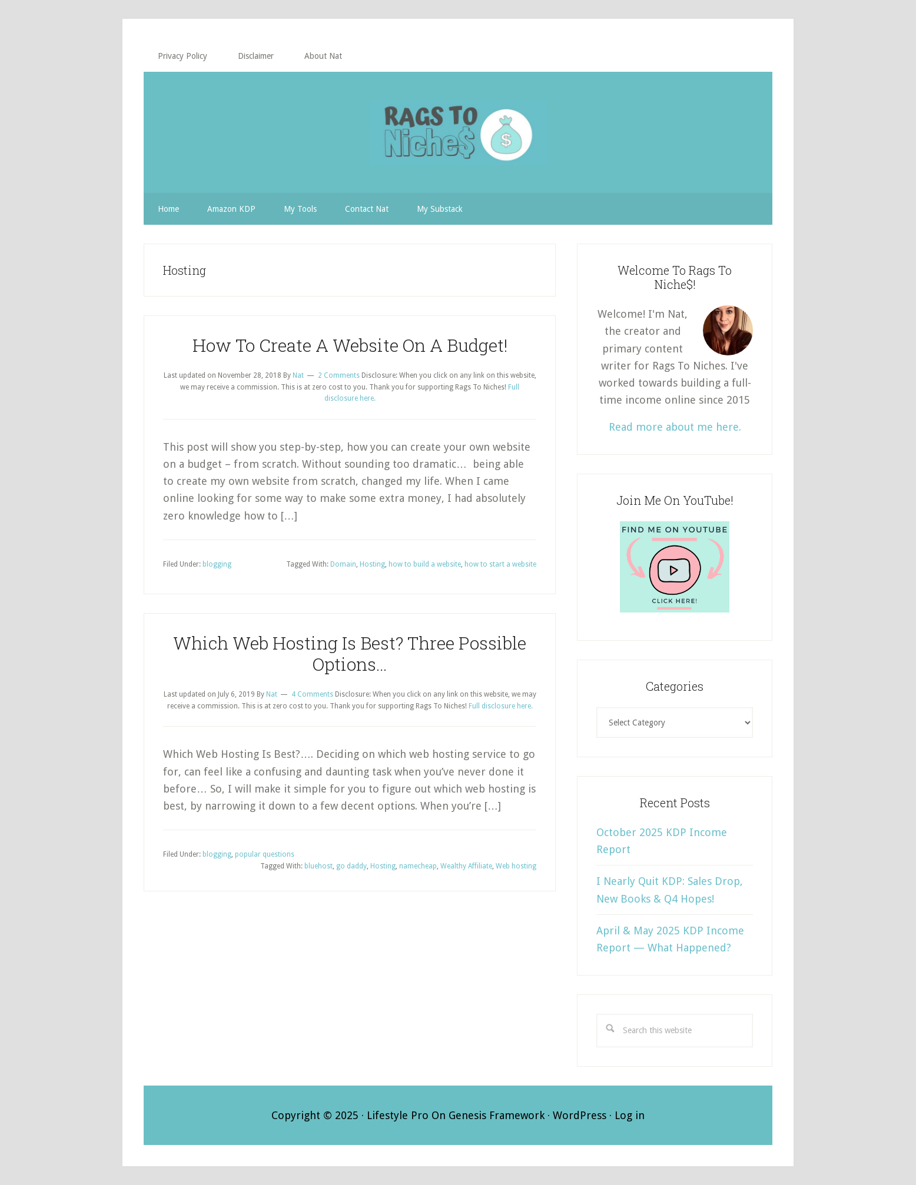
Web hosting (516, 866)
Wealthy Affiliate (466, 866)
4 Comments (312, 694)
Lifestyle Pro (398, 1115)
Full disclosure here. (501, 706)
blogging (217, 564)
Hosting (372, 564)
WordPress (579, 1115)
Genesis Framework (497, 1115)
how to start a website (500, 564)
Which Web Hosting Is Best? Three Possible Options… (349, 653)
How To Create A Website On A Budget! (350, 345)
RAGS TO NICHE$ (458, 132)
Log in (630, 1115)
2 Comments (339, 375)
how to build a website (425, 564)
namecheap (418, 866)
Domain (343, 564)
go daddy (351, 866)
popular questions (264, 854)
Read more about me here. (675, 427)
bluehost (318, 866)
